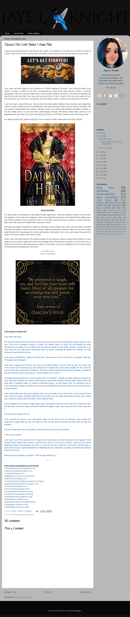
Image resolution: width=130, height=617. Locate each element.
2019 (101, 158)
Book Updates (33, 33)
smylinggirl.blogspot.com (14, 473)
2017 (101, 165)
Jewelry (110, 215)
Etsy (119, 208)
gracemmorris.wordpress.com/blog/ (18, 494)
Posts (7, 33)
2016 (101, 168)
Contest (121, 231)
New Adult (103, 224)
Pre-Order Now (47, 251)
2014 (101, 175)
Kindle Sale (102, 205)
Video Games (111, 231)
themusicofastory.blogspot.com (17, 489)
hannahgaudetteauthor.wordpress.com (20, 468)
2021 (101, 152)
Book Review (115, 203)
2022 (101, 136)
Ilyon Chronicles (27, 514)
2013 (101, 178)
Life (110, 220)
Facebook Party (120, 222)
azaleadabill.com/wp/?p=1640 (16, 507)
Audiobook (113, 224)
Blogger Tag (103, 227)
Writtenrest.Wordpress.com (15, 479)
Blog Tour (105, 187)
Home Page (19, 33)
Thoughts (107, 222)
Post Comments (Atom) (23, 597)
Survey (120, 234)
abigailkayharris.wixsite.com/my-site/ (19, 476)
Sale (117, 220)
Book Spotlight (103, 208)
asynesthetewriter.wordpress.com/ (18, 497)
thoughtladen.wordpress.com (16, 504)
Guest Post (110, 213)
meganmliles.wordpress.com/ (16, 499)
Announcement (106, 194)
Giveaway (102, 190)
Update (99, 210)
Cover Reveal (15, 514)
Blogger (78, 611)
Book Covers (106, 217)
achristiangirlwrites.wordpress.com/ (18, 492)
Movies (110, 229)
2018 (101, 162)
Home (48, 592)
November (105, 148)
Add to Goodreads (47, 254)
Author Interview (114, 210)
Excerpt (99, 213)
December (105, 139)
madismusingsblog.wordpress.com (18, 471)
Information (116, 205)
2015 (101, 172)
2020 (101, 155)
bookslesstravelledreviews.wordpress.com (21, 484)
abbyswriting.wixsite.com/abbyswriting (19, 502)
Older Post (85, 592)
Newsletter (119, 229)
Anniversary (121, 215)
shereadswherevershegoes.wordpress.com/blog (23, 481)
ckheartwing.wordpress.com (16, 486)
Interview (123, 224)
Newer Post (10, 592)
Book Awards (121, 227)
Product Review (111, 234)
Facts (120, 217)
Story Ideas (100, 231)
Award (112, 227)
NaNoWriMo (100, 234)
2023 (101, 133)
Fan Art (101, 229)
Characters (101, 220)
